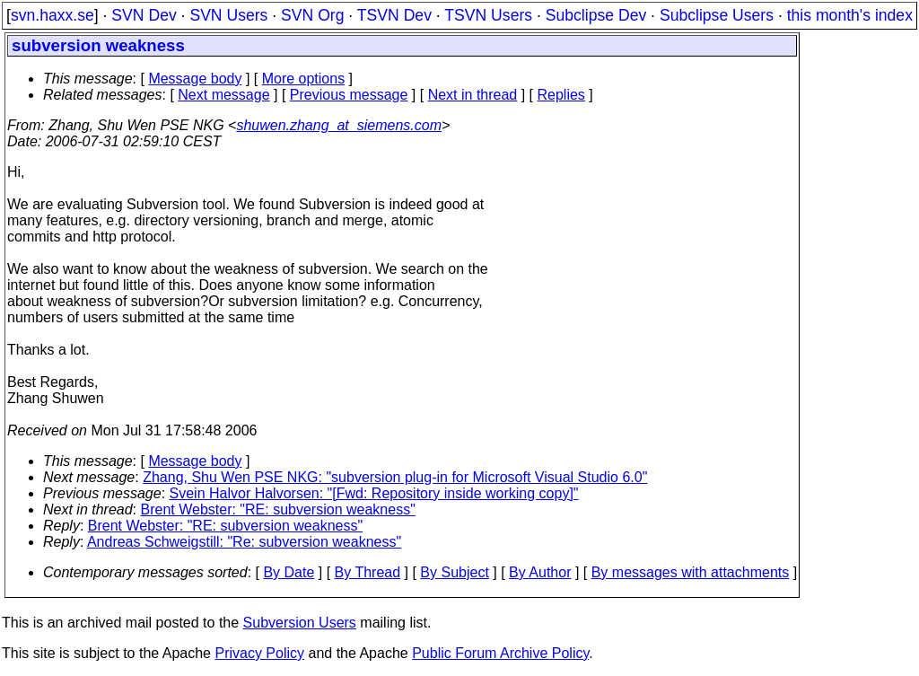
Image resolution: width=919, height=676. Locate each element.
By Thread (368, 572)
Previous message (349, 94)
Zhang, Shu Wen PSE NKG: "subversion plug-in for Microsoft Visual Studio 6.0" (395, 477)
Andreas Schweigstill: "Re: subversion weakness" (244, 541)
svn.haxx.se (52, 15)
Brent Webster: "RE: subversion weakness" (278, 509)
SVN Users (228, 15)
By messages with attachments (690, 572)
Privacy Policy (259, 653)
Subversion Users (299, 622)
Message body (194, 78)
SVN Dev (143, 15)
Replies (561, 94)
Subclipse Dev (596, 15)
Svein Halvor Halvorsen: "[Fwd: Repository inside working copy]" (374, 493)
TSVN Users (488, 15)
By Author (540, 572)
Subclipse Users (717, 15)
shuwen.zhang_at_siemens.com (339, 125)
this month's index (850, 15)
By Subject (454, 572)
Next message (223, 94)
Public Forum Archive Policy (500, 653)
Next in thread (473, 94)
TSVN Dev (394, 15)
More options (304, 78)
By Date (288, 572)
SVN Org (312, 15)
